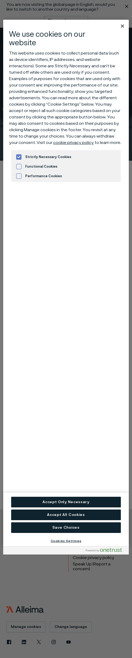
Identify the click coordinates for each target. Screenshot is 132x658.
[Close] (122, 26)
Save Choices (65, 527)
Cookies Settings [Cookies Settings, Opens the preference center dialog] (66, 541)
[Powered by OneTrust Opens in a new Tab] (106, 551)
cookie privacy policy (73, 142)
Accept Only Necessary (66, 502)
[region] (66, 283)
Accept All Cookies (66, 515)
